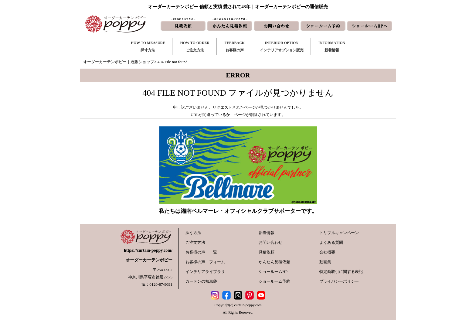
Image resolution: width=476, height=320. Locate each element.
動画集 (325, 262)
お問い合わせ (270, 242)
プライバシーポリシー (339, 281)
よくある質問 (331, 242)
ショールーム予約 (274, 281)
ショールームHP (273, 271)
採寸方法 (193, 232)
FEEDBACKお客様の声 (234, 46)
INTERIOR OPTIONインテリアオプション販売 (282, 46)
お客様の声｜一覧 (201, 252)
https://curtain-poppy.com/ (148, 250)
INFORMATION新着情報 (331, 46)
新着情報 (266, 232)
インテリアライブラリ (205, 271)
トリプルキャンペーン (339, 232)
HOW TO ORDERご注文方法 (194, 46)
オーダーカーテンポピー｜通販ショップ (118, 62)
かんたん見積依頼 (274, 262)
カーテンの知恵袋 (201, 281)
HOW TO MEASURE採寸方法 (148, 46)
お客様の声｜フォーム (205, 262)
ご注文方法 (195, 242)
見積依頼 (266, 252)
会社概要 (327, 252)
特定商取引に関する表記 (341, 271)
